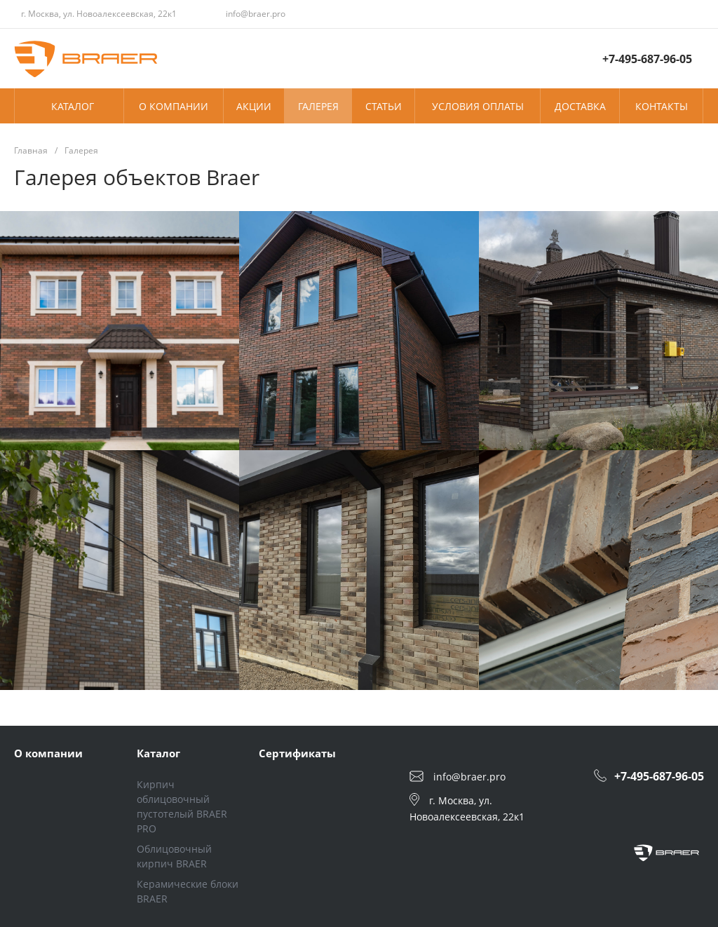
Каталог (158, 753)
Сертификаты (297, 753)
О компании (48, 753)
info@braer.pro (255, 14)
